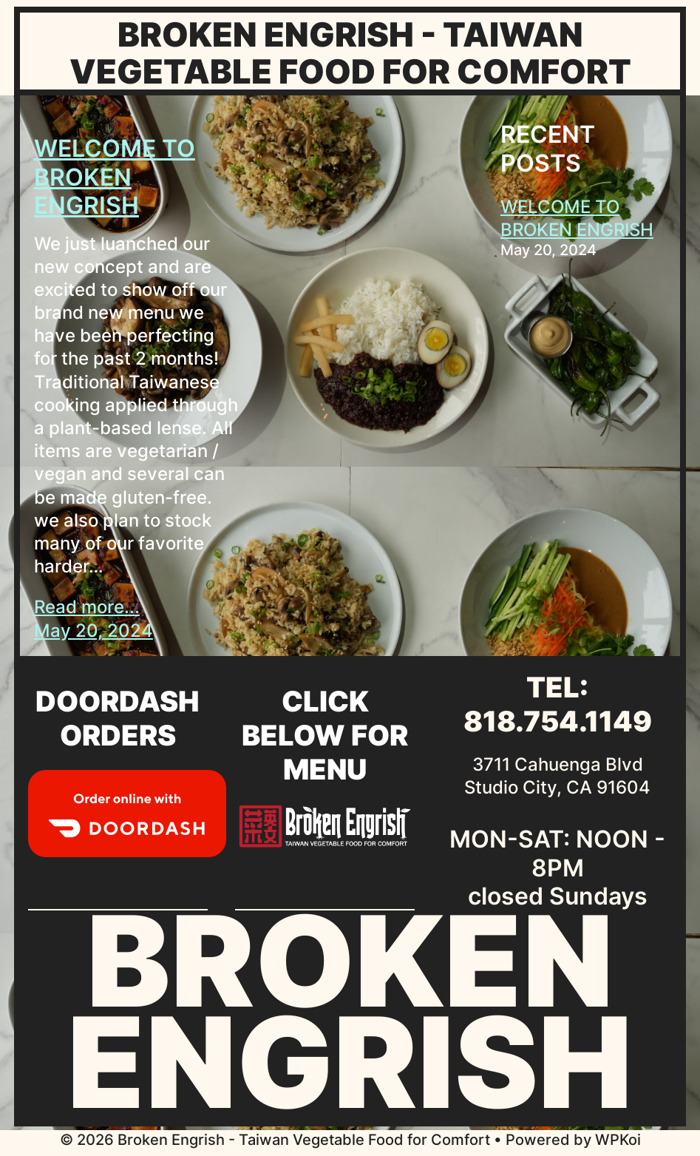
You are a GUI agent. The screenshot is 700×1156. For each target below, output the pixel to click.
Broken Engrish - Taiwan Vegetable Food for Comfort (350, 53)
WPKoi (618, 1140)
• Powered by (327, 1140)
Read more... (87, 607)
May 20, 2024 (93, 630)
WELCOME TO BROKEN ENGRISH (114, 177)
